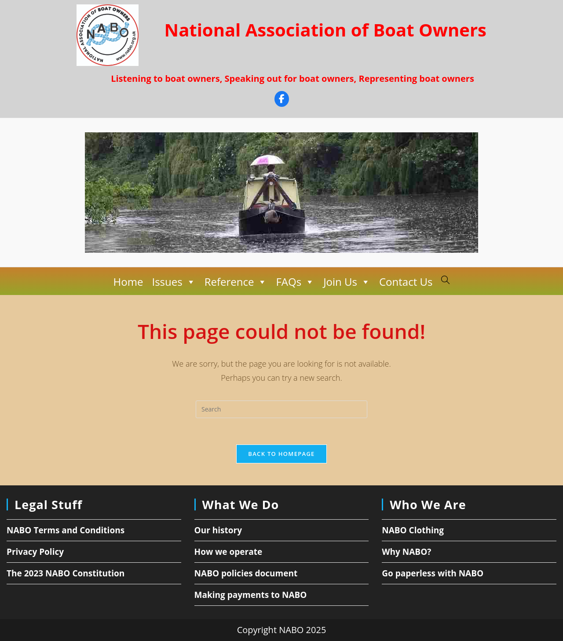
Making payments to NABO (250, 595)
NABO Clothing (413, 530)
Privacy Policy (35, 551)
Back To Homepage (281, 454)
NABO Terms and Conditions (65, 530)
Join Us (346, 282)
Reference (236, 282)
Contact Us (405, 281)
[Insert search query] (281, 409)
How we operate (228, 551)
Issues (173, 282)
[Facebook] (281, 100)
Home (128, 281)
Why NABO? (406, 551)
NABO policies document (246, 573)
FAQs (295, 282)
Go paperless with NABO (432, 573)
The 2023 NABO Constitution (65, 573)
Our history (218, 530)
